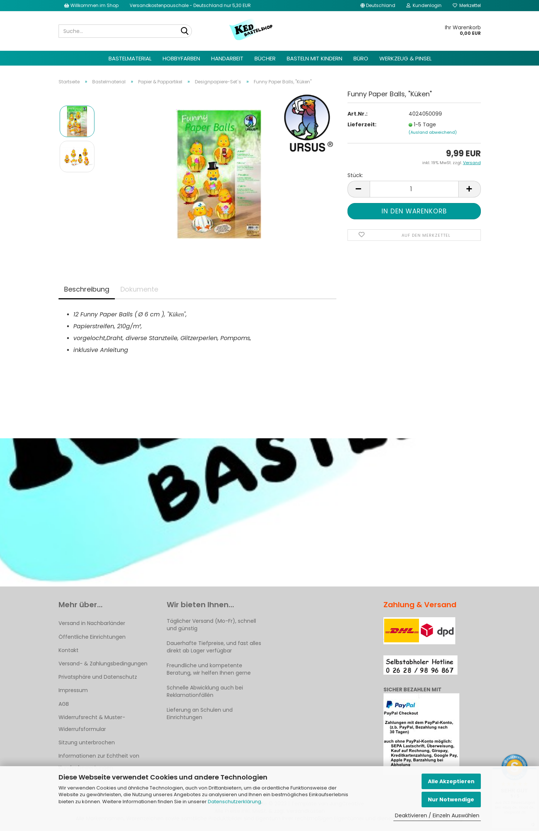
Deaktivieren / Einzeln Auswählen (437, 815)
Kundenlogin (424, 5)
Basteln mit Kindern (314, 58)
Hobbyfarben (181, 58)
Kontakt (69, 650)
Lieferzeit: (361, 124)
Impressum (73, 690)
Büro (360, 58)
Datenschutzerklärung (234, 801)
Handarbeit (227, 58)
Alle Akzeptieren (451, 781)
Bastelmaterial (130, 58)
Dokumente (139, 289)
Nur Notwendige (451, 799)
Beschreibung (86, 289)
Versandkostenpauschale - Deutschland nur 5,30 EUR (190, 5)
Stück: (355, 175)
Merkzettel (467, 5)
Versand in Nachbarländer (92, 623)
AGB (64, 704)
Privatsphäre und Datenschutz (98, 677)
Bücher (265, 58)
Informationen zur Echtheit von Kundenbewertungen (99, 761)
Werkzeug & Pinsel (405, 58)
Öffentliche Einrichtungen (92, 637)
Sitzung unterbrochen (87, 742)
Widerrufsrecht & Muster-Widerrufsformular (92, 723)
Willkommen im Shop (91, 5)
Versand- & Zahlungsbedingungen (103, 663)
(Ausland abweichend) (433, 132)
